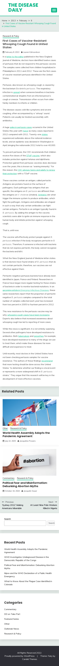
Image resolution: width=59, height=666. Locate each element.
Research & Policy (11, 36)
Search (7, 519)
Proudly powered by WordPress (19, 656)
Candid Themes (29, 659)
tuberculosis (23, 336)
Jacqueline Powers (28, 441)
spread (16, 92)
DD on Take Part (12, 614)
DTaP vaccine (33, 155)
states (45, 134)
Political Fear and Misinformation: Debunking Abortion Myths (25, 484)
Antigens (42, 194)
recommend (47, 360)
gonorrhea (38, 336)
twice (25, 130)
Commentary (8, 478)
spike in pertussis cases (21, 127)
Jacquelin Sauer (30, 491)
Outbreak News (11, 628)
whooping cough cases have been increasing (28, 315)
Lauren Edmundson (31, 52)
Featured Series (11, 619)
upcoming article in (26, 290)
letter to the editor (15, 56)
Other (5, 428)
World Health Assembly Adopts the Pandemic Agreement (26, 434)
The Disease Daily (23, 7)
